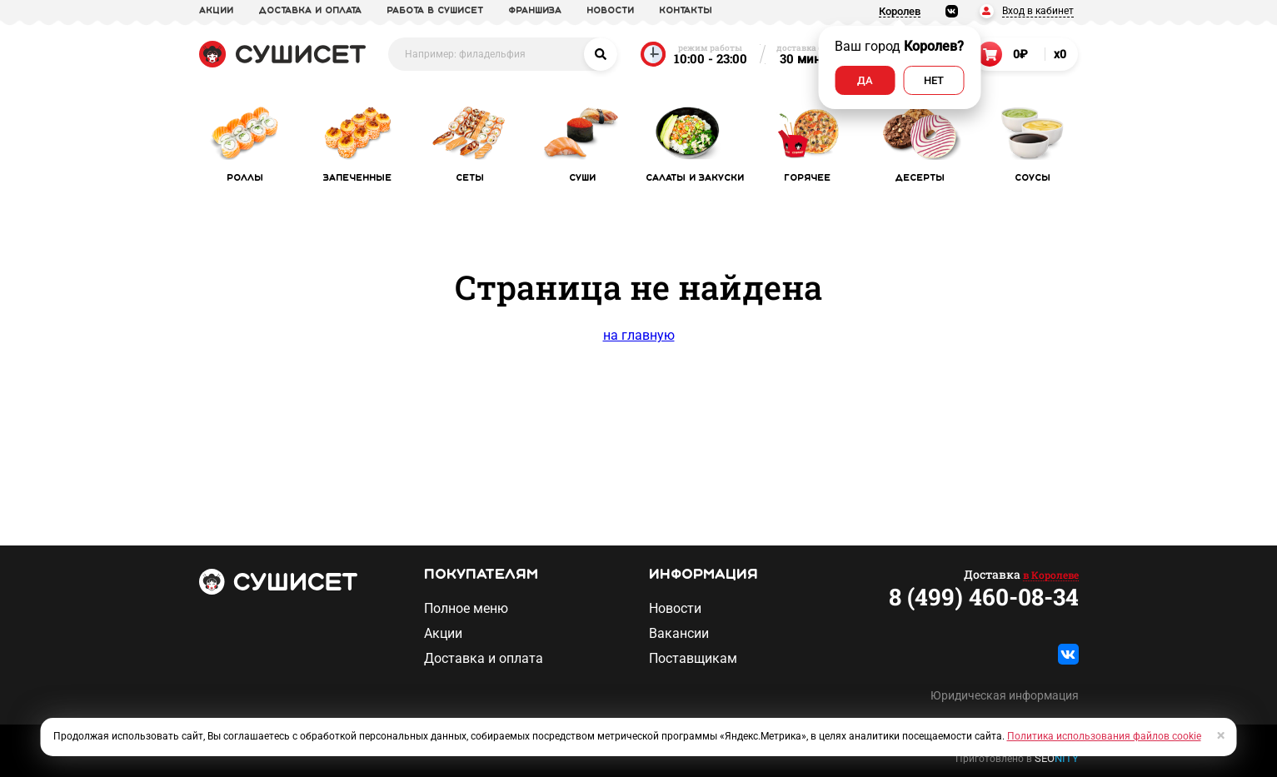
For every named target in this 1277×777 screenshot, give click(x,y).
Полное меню (466, 608)
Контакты (685, 11)
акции (216, 11)
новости (610, 11)
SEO (1057, 758)
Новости (675, 608)
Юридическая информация (1004, 695)
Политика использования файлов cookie (1104, 736)
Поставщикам (693, 658)
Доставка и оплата (483, 658)
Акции (443, 633)
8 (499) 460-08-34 (984, 597)
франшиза (534, 11)
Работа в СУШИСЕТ (435, 11)
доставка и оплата (310, 11)
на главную (639, 335)
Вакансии (679, 633)
